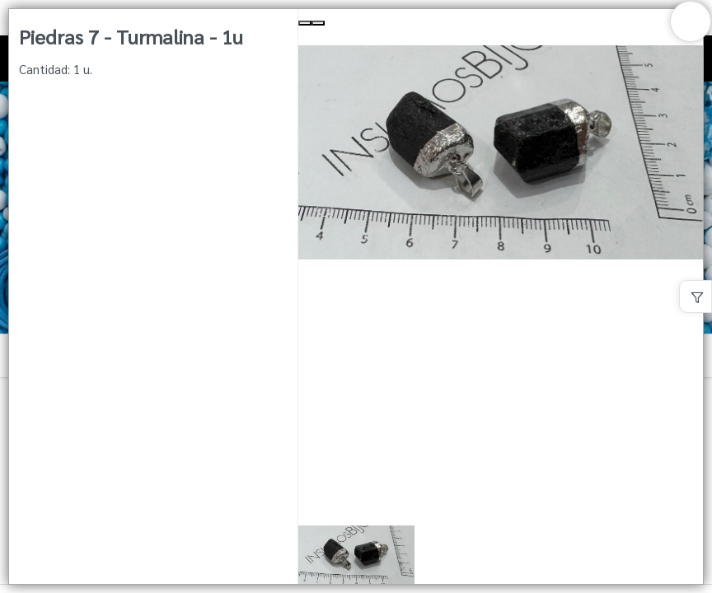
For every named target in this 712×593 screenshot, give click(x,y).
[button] (500, 556)
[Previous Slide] (305, 23)
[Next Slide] (318, 23)
